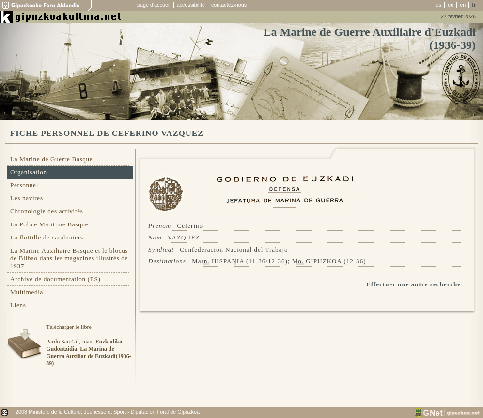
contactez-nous (229, 5)
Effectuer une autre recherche (413, 284)
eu (450, 5)
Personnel (24, 185)
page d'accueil (154, 5)
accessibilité (191, 5)
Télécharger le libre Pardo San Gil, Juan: (88, 345)
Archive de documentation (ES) (55, 279)
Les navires (26, 198)
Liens (18, 305)
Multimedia (26, 292)
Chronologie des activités (46, 211)
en (463, 5)
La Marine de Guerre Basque (51, 159)
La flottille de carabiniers (46, 237)
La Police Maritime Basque (49, 224)
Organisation (28, 172)
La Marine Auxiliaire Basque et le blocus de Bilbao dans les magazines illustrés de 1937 (69, 258)
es (438, 5)
